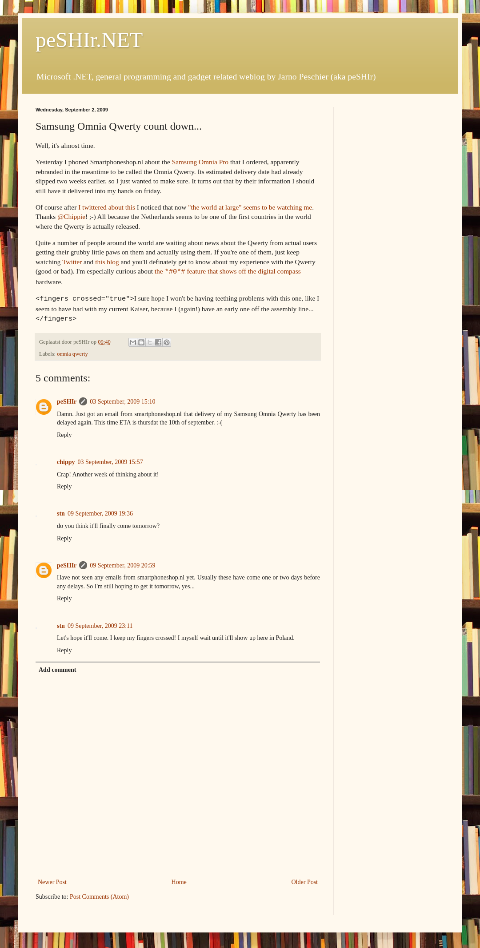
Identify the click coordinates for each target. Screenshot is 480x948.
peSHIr (66, 399)
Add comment (57, 667)
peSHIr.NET (89, 40)
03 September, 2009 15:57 (110, 459)
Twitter (72, 262)
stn (61, 511)
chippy (66, 459)
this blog (107, 262)
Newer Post (52, 879)
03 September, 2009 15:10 (122, 399)
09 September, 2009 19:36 (100, 511)
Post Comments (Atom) (99, 894)
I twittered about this (106, 207)
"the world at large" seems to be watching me (250, 207)
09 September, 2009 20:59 (122, 562)
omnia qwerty (72, 351)
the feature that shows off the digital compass (228, 271)
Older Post (305, 879)
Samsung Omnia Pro (200, 162)
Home (179, 879)
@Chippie (71, 216)
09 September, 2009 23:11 (100, 623)
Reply (64, 432)
